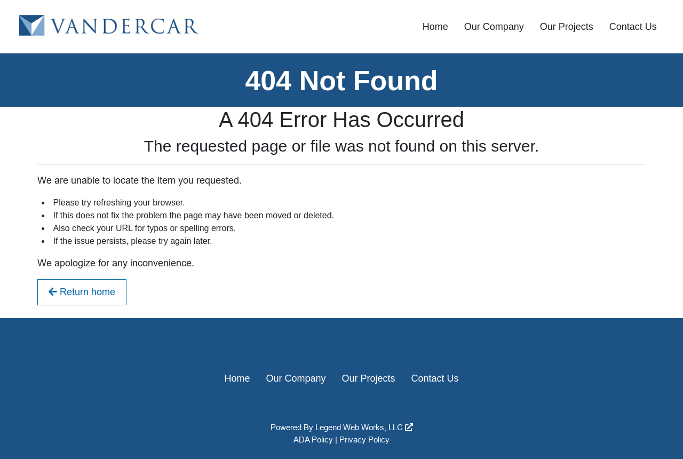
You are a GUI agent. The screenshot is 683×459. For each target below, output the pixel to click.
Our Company (494, 26)
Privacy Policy (364, 439)
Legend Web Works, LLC (364, 427)
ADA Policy (313, 439)
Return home (82, 292)
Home (435, 26)
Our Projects (566, 26)
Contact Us (633, 26)
